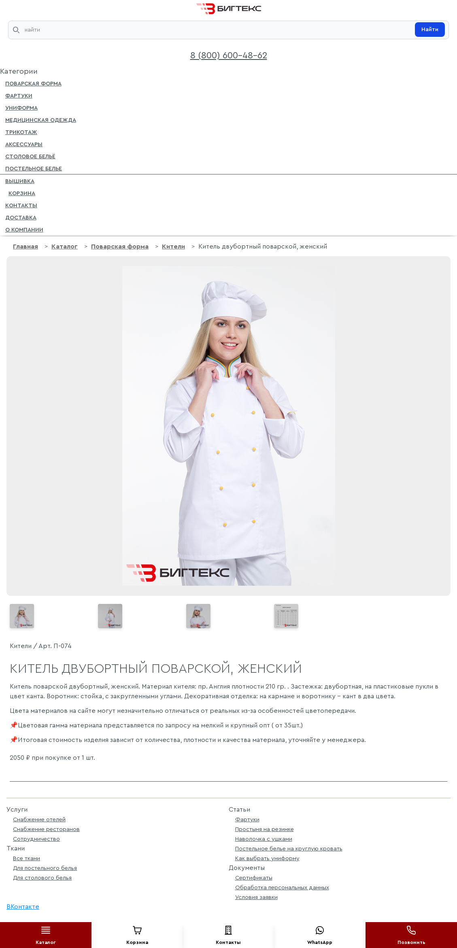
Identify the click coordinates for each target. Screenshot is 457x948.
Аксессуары (24, 144)
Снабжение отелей (39, 819)
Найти (429, 29)
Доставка (20, 217)
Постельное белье (33, 168)
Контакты (21, 205)
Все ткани (26, 858)
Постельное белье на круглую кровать (288, 849)
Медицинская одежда (40, 119)
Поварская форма (33, 83)
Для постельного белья (45, 868)
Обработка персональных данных (282, 887)
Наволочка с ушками (263, 839)
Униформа (21, 107)
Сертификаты (253, 878)
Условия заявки (256, 897)
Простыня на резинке (264, 829)
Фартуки (18, 95)
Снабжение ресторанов (46, 829)
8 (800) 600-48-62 (228, 55)
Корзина (20, 193)
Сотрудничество (36, 839)
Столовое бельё (30, 156)
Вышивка (19, 180)
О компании (24, 229)
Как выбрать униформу (267, 858)
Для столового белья (42, 878)
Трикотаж (21, 132)
